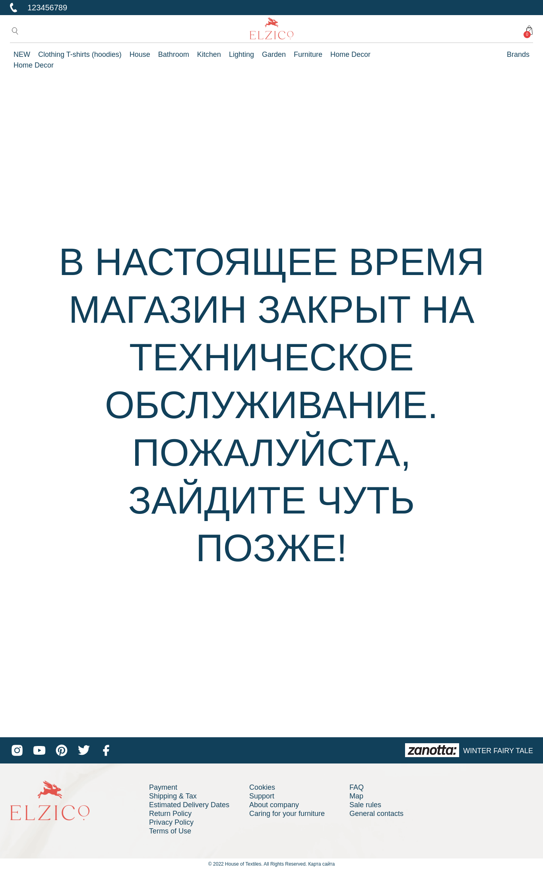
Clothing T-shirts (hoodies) (80, 54)
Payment (163, 787)
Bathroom (173, 54)
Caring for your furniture (287, 814)
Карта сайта (321, 864)
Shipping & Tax (173, 796)
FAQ (356, 787)
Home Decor (350, 54)
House (140, 54)
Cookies (262, 787)
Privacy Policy (171, 822)
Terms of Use (170, 831)
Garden (274, 54)
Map (356, 796)
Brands (518, 54)
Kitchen (209, 54)
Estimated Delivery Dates (189, 805)
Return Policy (170, 814)
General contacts (376, 814)
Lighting (241, 54)
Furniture (308, 54)
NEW (22, 54)
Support (261, 796)
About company (274, 805)
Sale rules (365, 805)
